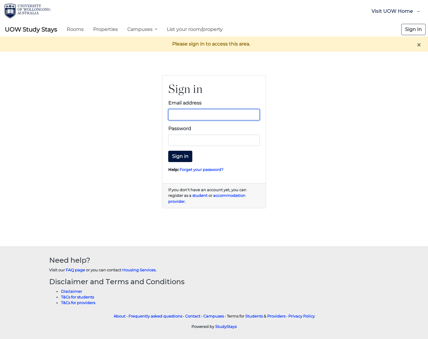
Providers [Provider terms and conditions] (276, 316)
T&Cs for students (77, 297)
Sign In (413, 29)
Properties (105, 29)
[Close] (419, 45)
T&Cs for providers (78, 303)
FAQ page (75, 270)
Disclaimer (71, 291)
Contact (192, 316)
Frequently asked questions (155, 316)
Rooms (75, 29)
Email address (185, 103)
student (199, 195)
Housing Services (138, 270)
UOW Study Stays (31, 29)
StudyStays (226, 326)
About (119, 316)
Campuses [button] (140, 29)
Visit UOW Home (392, 11)
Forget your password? (201, 169)
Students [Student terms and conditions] (254, 316)
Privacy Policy (301, 316)
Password (179, 128)
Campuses (213, 316)
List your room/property (195, 29)
